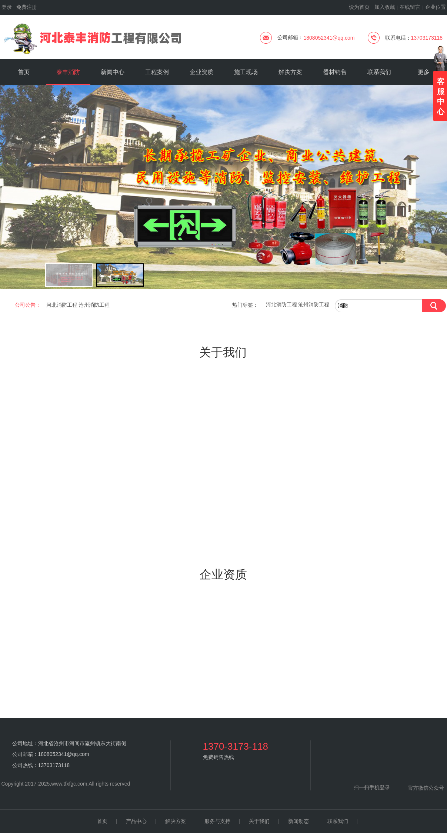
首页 (102, 821)
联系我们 (337, 821)
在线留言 (410, 7)
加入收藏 (384, 7)
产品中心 (136, 821)
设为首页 (359, 7)
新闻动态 (298, 821)
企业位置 (435, 7)
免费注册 (26, 7)
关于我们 (259, 821)
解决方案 (175, 821)
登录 (6, 7)
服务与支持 (217, 821)
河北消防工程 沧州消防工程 (298, 304)
